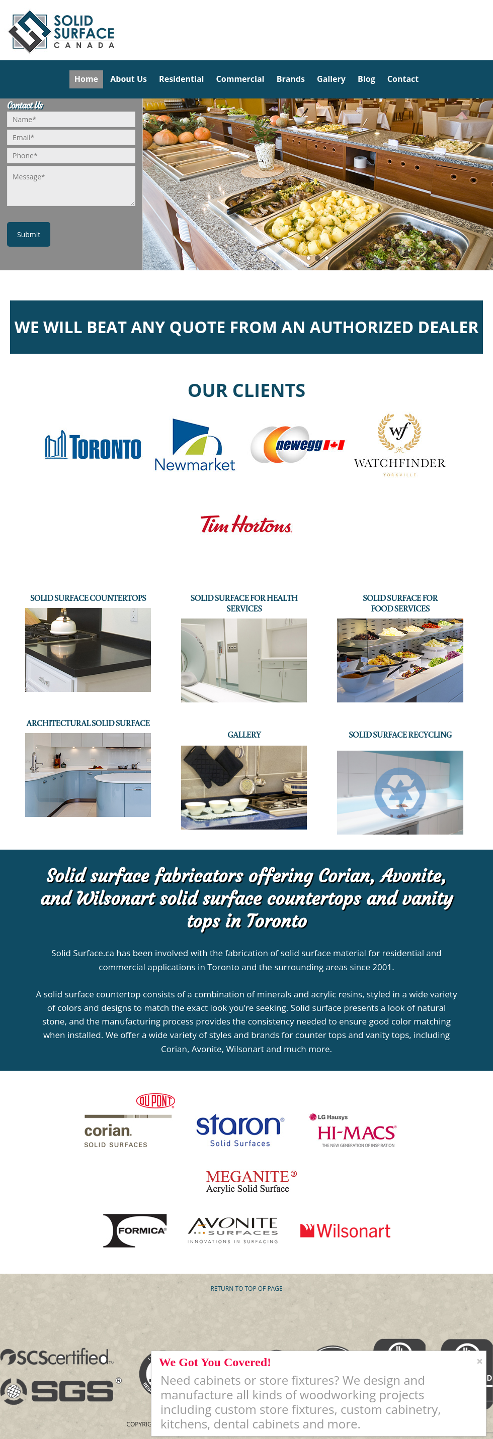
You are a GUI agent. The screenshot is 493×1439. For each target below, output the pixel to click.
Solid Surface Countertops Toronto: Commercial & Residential (4, 30)
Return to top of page (246, 1288)
